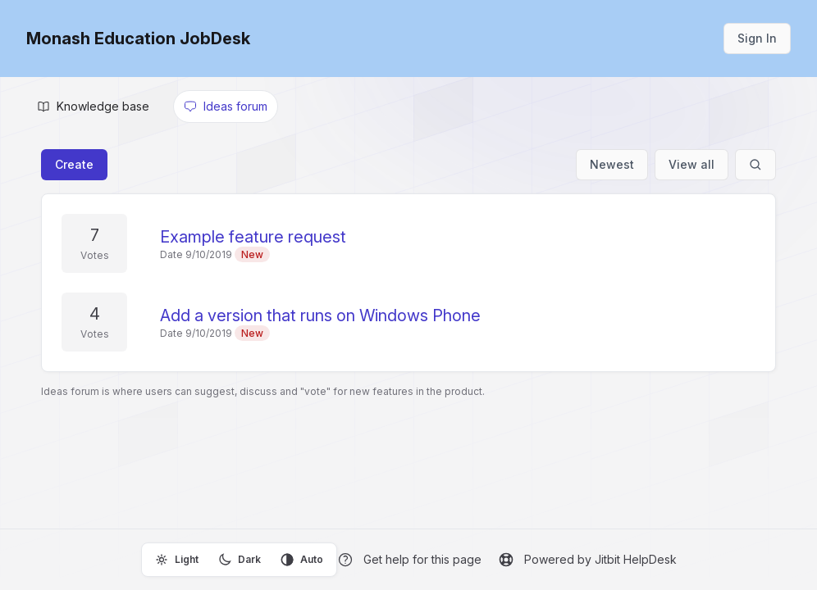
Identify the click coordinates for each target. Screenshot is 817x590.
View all (691, 164)
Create (74, 164)
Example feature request (253, 237)
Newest (612, 164)
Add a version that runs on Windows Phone (320, 315)
